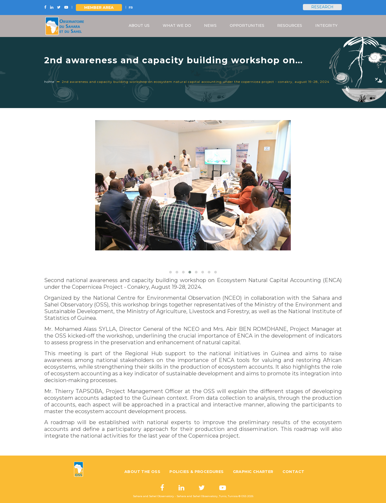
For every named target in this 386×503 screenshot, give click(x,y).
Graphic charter (253, 471)
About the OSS (142, 471)
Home (49, 82)
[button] (170, 272)
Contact (294, 471)
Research (322, 7)
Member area (99, 7)
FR (131, 7)
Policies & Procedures (196, 471)
